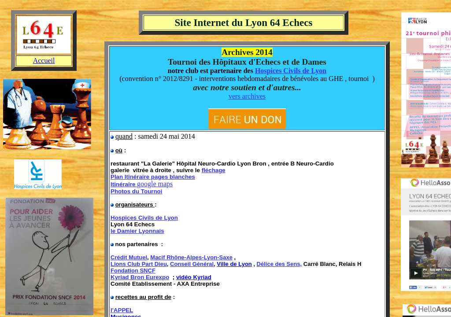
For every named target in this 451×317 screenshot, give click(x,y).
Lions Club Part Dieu (139, 264)
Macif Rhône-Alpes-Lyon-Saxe (191, 257)
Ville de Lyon (234, 264)
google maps (155, 184)
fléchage (214, 170)
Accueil (44, 60)
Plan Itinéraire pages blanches (153, 176)
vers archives (247, 96)
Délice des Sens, (279, 264)
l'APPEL (122, 310)
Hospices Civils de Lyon (290, 70)
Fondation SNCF (133, 270)
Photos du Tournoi (136, 191)
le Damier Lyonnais (137, 231)
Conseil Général (192, 264)
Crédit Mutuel (129, 257)
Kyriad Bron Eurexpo (140, 277)
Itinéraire (124, 184)
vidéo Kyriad (193, 277)
